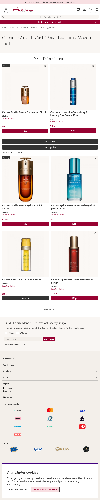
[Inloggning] (84, 10)
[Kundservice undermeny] (55, 365)
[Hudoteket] (24, 10)
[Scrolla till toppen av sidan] (50, 309)
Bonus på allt (70, 2)
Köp (25, 131)
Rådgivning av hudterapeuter (52, 2)
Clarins (12, 27)
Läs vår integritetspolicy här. (15, 344)
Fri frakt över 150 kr (32, 2)
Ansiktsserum (36, 27)
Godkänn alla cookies (45, 489)
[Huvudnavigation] (5, 10)
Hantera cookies (18, 489)
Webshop (23, 333)
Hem (4, 27)
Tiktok (7, 394)
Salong (11, 333)
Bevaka (25, 298)
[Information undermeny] (55, 358)
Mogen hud (50, 27)
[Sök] (50, 17)
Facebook (8, 388)
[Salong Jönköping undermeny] (54, 371)
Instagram (8, 391)
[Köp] (73, 130)
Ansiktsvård (22, 27)
